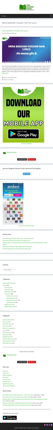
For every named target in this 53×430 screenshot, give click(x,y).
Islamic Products (7, 375)
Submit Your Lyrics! (8, 384)
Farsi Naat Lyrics (10, 298)
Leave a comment (8, 79)
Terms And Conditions (9, 386)
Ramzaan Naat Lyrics (12, 300)
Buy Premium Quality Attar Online (26, 225)
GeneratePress (35, 428)
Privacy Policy (6, 379)
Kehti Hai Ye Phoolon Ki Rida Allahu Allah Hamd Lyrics (17, 246)
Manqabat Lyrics (11, 77)
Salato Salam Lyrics (10, 306)
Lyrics (5, 77)
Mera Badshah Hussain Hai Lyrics (15, 30)
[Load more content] (22, 159)
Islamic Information (8, 283)
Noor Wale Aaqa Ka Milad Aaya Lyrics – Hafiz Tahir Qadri (18, 238)
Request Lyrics (7, 381)
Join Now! (26, 173)
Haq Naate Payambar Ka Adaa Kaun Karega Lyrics (16, 240)
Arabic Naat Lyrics (11, 296)
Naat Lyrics (8, 294)
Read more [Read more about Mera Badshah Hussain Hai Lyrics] (5, 73)
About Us (5, 371)
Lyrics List (5, 377)
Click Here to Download (26, 143)
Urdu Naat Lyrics (10, 302)
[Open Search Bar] (51, 16)
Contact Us (6, 373)
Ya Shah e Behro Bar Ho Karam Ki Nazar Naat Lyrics (17, 248)
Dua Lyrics (7, 287)
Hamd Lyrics (8, 289)
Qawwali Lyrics (9, 304)
